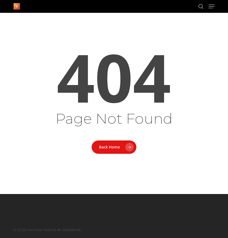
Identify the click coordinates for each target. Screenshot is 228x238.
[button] (211, 6)
